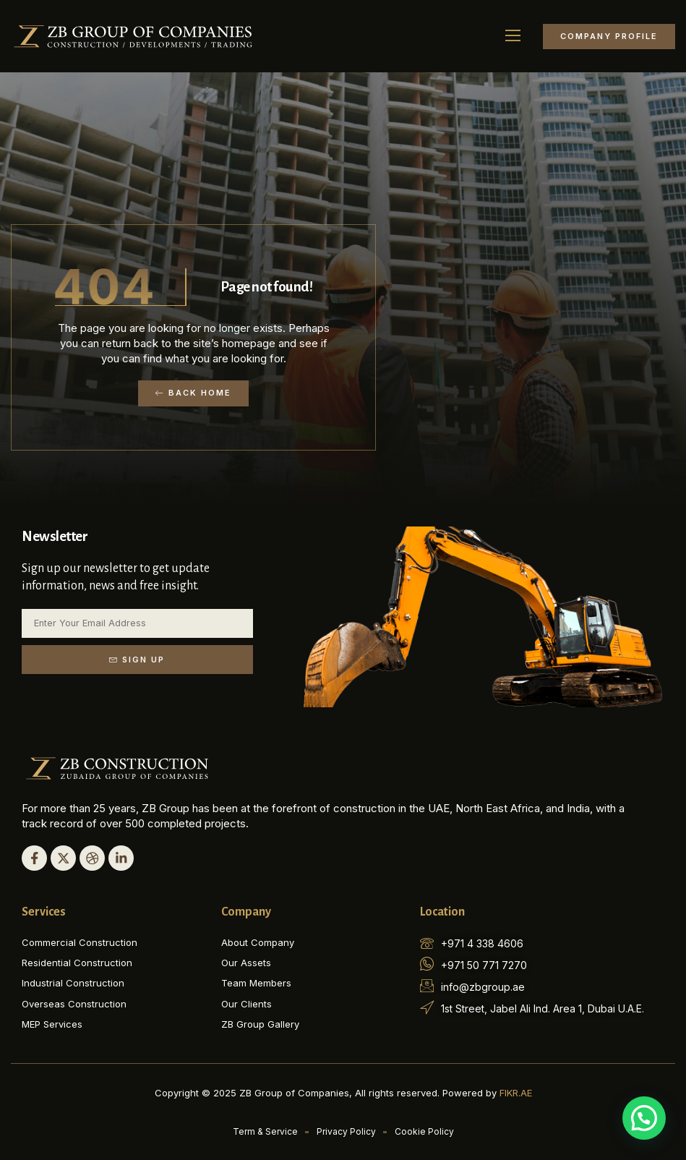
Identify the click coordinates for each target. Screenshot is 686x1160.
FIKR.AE (516, 1093)
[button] (513, 36)
